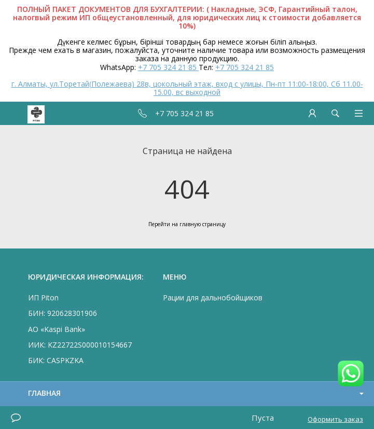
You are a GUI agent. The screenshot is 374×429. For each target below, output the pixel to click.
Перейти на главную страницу (187, 224)
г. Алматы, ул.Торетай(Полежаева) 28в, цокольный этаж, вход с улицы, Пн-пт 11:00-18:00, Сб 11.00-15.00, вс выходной (187, 88)
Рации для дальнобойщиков (212, 297)
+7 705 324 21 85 (168, 67)
